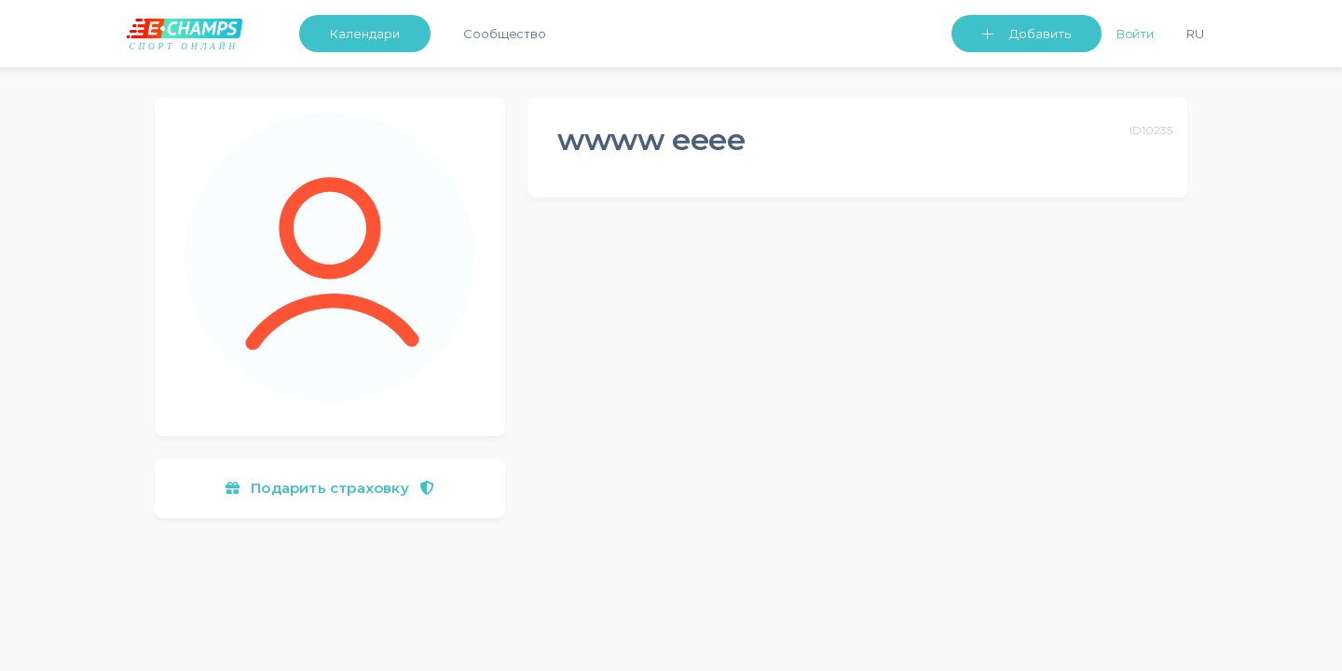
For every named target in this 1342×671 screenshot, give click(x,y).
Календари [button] (365, 33)
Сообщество (504, 33)
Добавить (1040, 33)
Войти (1135, 33)
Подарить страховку (330, 488)
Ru (1195, 33)
